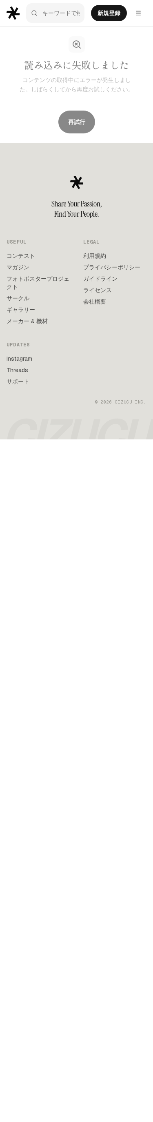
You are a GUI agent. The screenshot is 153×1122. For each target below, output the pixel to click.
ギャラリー (21, 309)
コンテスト (21, 255)
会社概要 (94, 301)
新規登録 (109, 13)
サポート (18, 381)
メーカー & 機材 (27, 321)
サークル (18, 298)
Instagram (19, 358)
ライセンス (97, 290)
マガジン (18, 267)
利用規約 (94, 255)
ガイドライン (100, 278)
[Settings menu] (138, 13)
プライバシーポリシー (111, 267)
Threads (17, 370)
